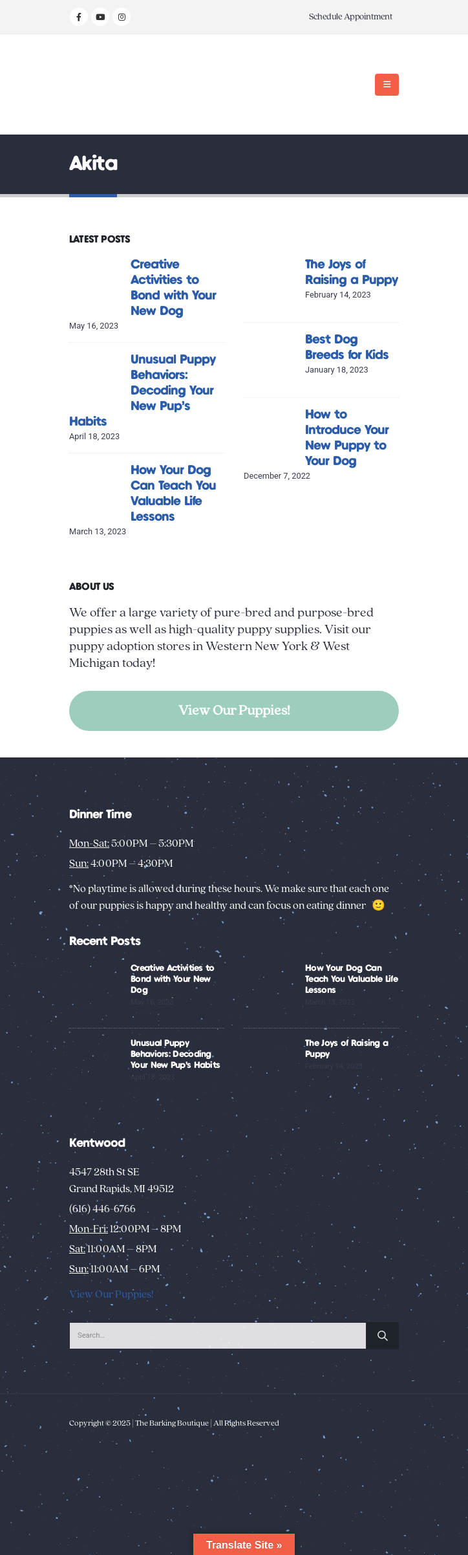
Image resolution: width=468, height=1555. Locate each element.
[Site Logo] (109, 84)
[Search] (383, 1335)
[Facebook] (79, 17)
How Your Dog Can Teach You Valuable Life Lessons (351, 979)
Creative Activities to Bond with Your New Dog (173, 979)
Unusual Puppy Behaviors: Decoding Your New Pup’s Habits (142, 391)
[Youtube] (100, 17)
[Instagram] (121, 17)
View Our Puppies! (234, 710)
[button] (387, 85)
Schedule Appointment (350, 17)
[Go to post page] (96, 284)
